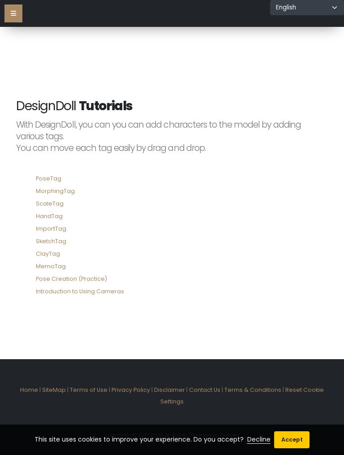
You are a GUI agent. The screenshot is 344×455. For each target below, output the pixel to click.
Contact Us (204, 390)
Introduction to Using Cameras (80, 291)
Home (29, 390)
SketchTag (51, 241)
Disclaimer (169, 390)
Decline (259, 439)
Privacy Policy (131, 390)
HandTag (49, 216)
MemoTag (51, 266)
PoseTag (48, 178)
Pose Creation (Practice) (71, 279)
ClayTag (48, 254)
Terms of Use (89, 390)
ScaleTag (50, 203)
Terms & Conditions (252, 390)
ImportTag (51, 228)
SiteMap (54, 390)
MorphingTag (55, 191)
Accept (292, 439)
